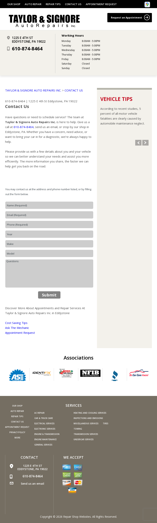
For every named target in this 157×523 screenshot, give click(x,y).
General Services (43, 444)
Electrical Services (44, 423)
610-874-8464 (27, 48)
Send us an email (32, 483)
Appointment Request (20, 333)
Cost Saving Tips (16, 323)
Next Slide (145, 143)
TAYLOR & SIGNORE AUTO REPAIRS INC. (33, 90)
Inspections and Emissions (88, 418)
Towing (78, 428)
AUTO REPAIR (33, 4)
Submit (49, 295)
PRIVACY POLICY (17, 432)
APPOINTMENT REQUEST (101, 4)
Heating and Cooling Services (90, 412)
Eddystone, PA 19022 (62, 101)
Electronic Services (44, 428)
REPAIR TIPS (53, 4)
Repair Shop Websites (77, 516)
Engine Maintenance (45, 439)
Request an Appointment (130, 17)
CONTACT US (73, 4)
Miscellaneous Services (86, 423)
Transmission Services (86, 434)
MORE (17, 437)
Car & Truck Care (43, 418)
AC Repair (39, 412)
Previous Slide (138, 143)
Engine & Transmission (46, 434)
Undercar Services (84, 439)
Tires (105, 423)
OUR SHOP (13, 4)
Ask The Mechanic (17, 328)
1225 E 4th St (37, 101)
